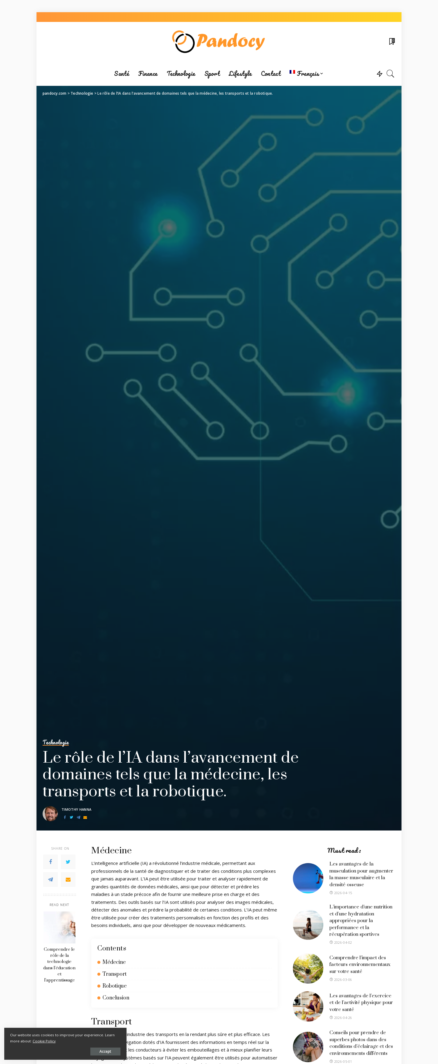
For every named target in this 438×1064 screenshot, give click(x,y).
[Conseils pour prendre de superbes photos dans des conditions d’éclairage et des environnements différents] (308, 1047)
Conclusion (116, 998)
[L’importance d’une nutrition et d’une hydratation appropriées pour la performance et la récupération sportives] (308, 924)
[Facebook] (64, 817)
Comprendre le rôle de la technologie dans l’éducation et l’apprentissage (59, 965)
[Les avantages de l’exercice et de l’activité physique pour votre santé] (308, 1006)
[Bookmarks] (391, 41)
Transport (115, 974)
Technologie (56, 743)
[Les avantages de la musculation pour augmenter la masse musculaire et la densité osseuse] (308, 878)
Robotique (115, 986)
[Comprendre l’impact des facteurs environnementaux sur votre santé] (308, 968)
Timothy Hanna (76, 809)
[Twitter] (71, 817)
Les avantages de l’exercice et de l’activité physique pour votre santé (361, 1003)
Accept (75, 1050)
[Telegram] (78, 817)
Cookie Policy (76, 1040)
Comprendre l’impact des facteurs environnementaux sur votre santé (360, 964)
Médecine (114, 962)
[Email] (85, 817)
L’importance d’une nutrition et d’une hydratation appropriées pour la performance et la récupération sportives (360, 920)
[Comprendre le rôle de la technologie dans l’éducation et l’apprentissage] (59, 927)
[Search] (390, 73)
